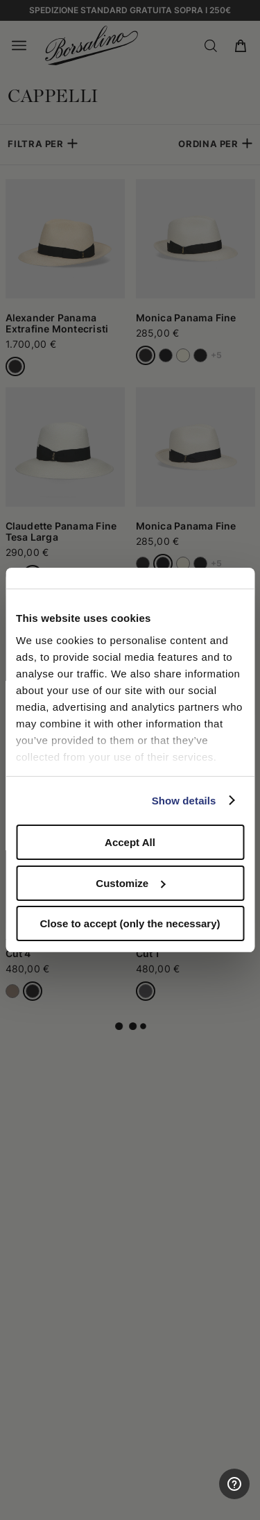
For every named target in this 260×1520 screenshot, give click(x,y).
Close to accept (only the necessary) (130, 923)
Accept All (130, 842)
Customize (130, 883)
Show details (184, 801)
